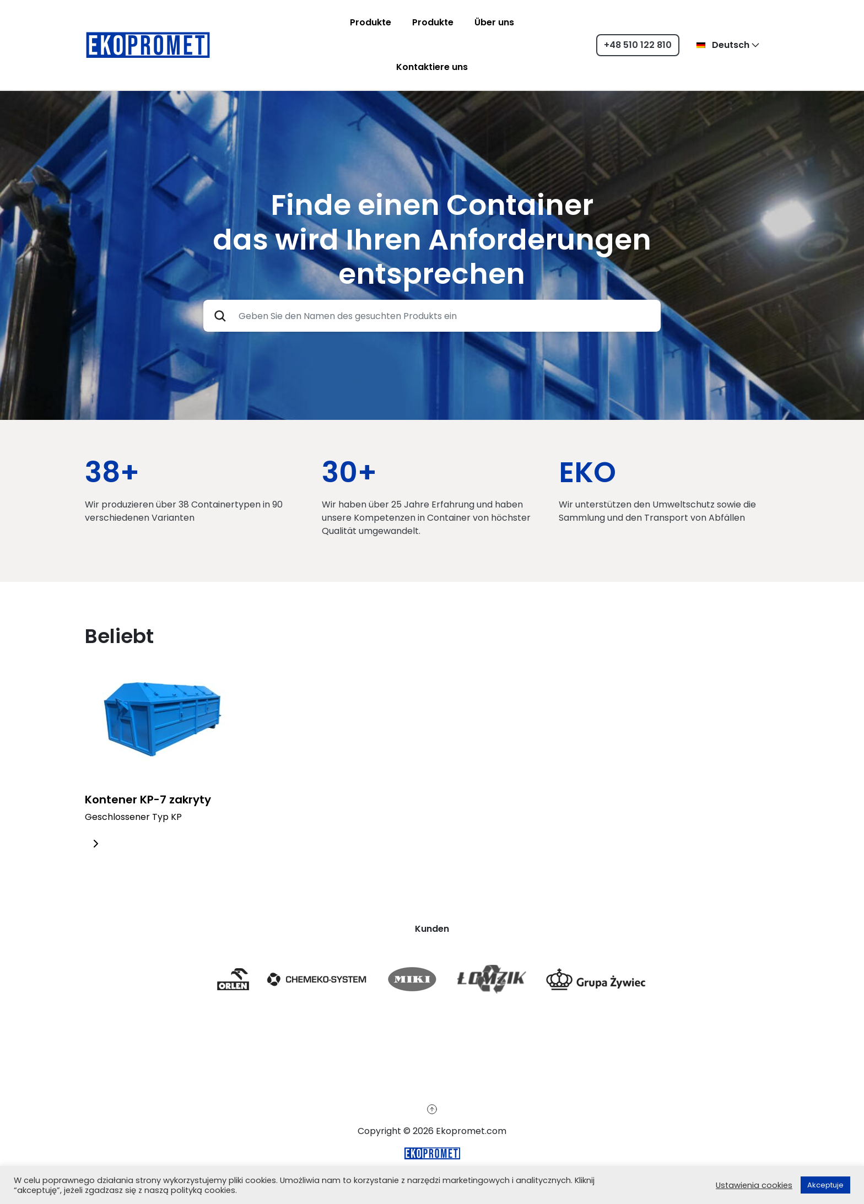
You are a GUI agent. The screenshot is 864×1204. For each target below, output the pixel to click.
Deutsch (722, 45)
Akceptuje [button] (825, 1185)
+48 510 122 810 (638, 45)
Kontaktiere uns (432, 67)
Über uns (494, 22)
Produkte (370, 22)
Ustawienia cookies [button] (754, 1185)
